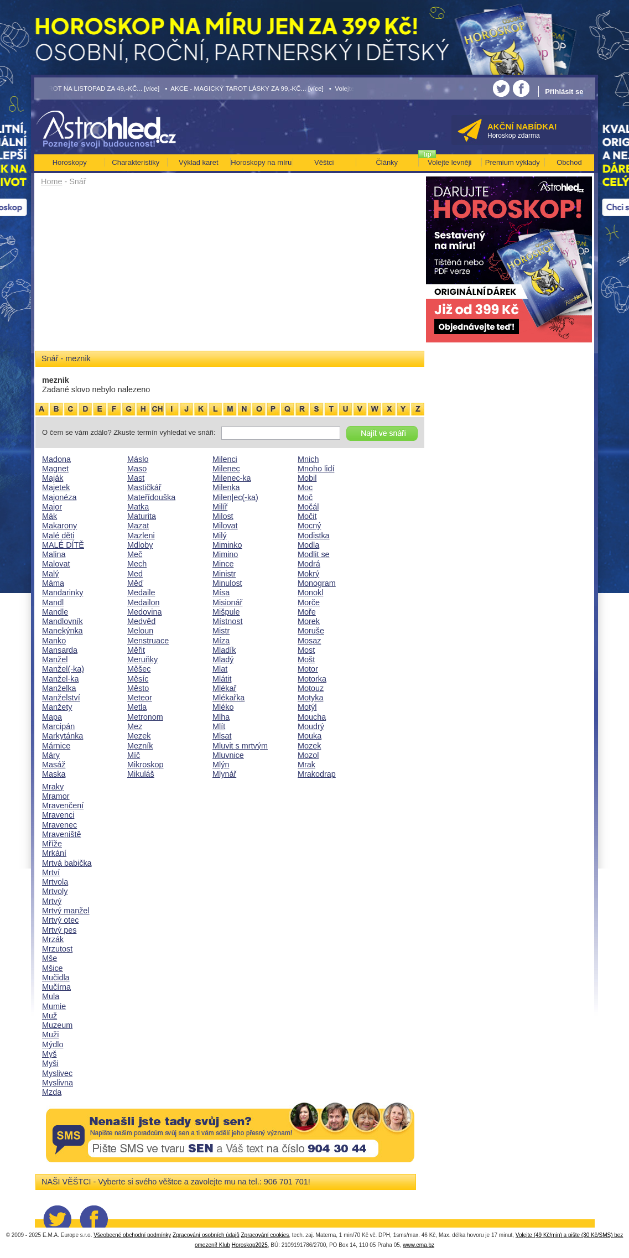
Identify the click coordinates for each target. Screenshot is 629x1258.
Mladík (224, 650)
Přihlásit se (564, 91)
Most (306, 650)
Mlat (219, 668)
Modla (308, 544)
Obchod (569, 162)
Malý (50, 573)
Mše (49, 958)
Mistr (221, 630)
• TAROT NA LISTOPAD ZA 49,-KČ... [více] (97, 88)
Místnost (227, 621)
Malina (53, 554)
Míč (133, 755)
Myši (50, 1063)
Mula (50, 996)
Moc (305, 487)
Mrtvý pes (59, 930)
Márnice (56, 745)
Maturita (141, 516)
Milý (219, 535)
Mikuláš (140, 774)
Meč (134, 554)
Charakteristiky (135, 162)
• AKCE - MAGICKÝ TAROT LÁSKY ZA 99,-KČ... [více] (244, 88)
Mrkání (54, 853)
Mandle (55, 611)
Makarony (59, 525)
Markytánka (62, 735)
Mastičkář (144, 487)
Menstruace (148, 640)
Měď (135, 583)
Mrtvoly (54, 891)
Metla (137, 707)
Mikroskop (145, 764)
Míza (221, 640)
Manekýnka (62, 630)
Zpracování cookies (265, 1235)
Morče (309, 602)
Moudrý (311, 726)
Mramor (56, 796)
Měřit (136, 650)
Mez (134, 726)
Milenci (224, 459)
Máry (51, 755)
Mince (222, 563)
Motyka (310, 697)
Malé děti (58, 535)
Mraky (53, 786)
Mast (135, 478)
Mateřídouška (151, 497)
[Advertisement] (229, 272)
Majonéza (59, 497)
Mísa (221, 592)
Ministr (224, 573)
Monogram (317, 583)
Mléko (222, 707)
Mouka (309, 735)
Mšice (52, 968)
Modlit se (314, 554)
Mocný (309, 525)
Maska (53, 774)
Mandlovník (62, 621)
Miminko (227, 544)
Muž (49, 1015)
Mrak (306, 764)
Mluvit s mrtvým (240, 745)
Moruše (311, 630)
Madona (56, 459)
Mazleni (141, 535)
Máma (53, 583)
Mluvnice (228, 755)
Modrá (309, 563)
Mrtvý (51, 901)
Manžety (57, 707)
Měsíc (137, 678)
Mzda (51, 1092)
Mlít (218, 726)
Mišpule (226, 611)
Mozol (308, 755)
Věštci (324, 162)
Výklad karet (199, 162)
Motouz (311, 688)
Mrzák (53, 939)
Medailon (143, 602)
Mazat (138, 525)
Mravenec (59, 824)
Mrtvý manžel (66, 910)
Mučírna (56, 987)
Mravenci (58, 814)
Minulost (227, 583)
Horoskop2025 (250, 1245)
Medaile (141, 592)
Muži (50, 1034)
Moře (307, 611)
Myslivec (57, 1073)
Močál (308, 506)
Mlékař (224, 688)
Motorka (312, 678)
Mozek (309, 745)
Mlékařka (228, 697)
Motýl (307, 707)
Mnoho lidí (316, 468)
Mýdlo (52, 1044)
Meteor (139, 697)
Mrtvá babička (67, 863)
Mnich (308, 459)
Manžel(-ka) (63, 668)
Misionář (227, 602)
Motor (308, 668)
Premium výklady (512, 162)
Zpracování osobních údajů (206, 1235)
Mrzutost (57, 948)
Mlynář (224, 774)
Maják (52, 478)
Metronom (145, 717)
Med (135, 573)
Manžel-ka (60, 678)
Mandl (53, 602)
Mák (49, 516)
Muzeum (57, 1025)
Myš (49, 1053)
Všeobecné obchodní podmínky (132, 1235)
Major (52, 506)
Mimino (225, 554)
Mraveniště (61, 834)
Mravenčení (63, 805)
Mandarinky (62, 592)
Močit (307, 516)
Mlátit (221, 678)
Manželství (61, 697)
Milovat (225, 525)
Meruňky (142, 659)
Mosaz (309, 640)
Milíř (219, 506)
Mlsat (221, 735)
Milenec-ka (231, 478)
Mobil (307, 478)
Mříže (52, 843)
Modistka (314, 535)
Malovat (56, 563)
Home (51, 181)
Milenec (226, 468)
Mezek (138, 735)
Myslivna (57, 1082)
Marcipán (58, 726)
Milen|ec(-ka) (235, 497)
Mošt (306, 659)
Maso (137, 468)
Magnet (55, 468)
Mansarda (59, 650)
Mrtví (51, 872)
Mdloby (140, 544)
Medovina (144, 611)
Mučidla (56, 977)
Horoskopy (70, 162)
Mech (137, 563)
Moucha (312, 717)
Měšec (138, 668)
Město (138, 688)
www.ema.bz (418, 1245)
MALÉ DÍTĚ (63, 544)
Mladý (222, 659)
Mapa (52, 717)
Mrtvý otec (60, 920)
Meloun (140, 630)
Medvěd (141, 621)
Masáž (53, 764)
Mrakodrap (317, 774)
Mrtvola (55, 881)
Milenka (226, 487)
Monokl (310, 592)
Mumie (54, 1006)
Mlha (221, 717)
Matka (138, 506)
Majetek (56, 487)
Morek (309, 621)
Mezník (140, 745)
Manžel (54, 659)
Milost (222, 516)
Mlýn (220, 764)
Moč (305, 497)
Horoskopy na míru (261, 162)
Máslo (137, 459)
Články (387, 162)
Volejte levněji (450, 162)
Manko (54, 640)
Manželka (59, 688)
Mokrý (308, 573)
